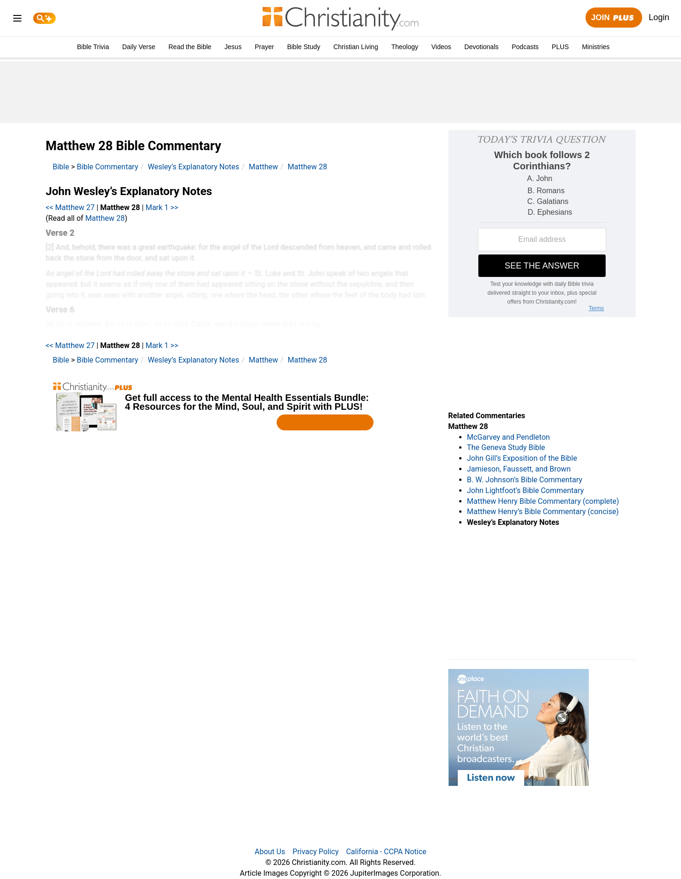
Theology (404, 47)
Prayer (264, 47)
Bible (61, 166)
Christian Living (355, 47)
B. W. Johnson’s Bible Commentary (525, 479)
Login (659, 17)
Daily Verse (138, 47)
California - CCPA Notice (386, 851)
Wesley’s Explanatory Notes (193, 166)
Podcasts (525, 47)
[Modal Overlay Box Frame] (240, 407)
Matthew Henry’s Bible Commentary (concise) (543, 511)
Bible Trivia (93, 47)
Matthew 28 (307, 166)
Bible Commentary (107, 166)
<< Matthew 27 (70, 207)
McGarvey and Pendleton (508, 437)
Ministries (595, 47)
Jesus (233, 47)
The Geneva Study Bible (506, 447)
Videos (442, 47)
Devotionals (481, 47)
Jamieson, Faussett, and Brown (519, 469)
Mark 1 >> (162, 207)
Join (613, 18)
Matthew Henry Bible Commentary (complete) (543, 501)
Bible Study (303, 47)
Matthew (263, 166)
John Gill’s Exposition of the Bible (522, 458)
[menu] (17, 20)
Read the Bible (190, 47)
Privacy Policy (316, 851)
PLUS (560, 47)
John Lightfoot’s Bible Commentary (525, 490)
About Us (270, 851)
